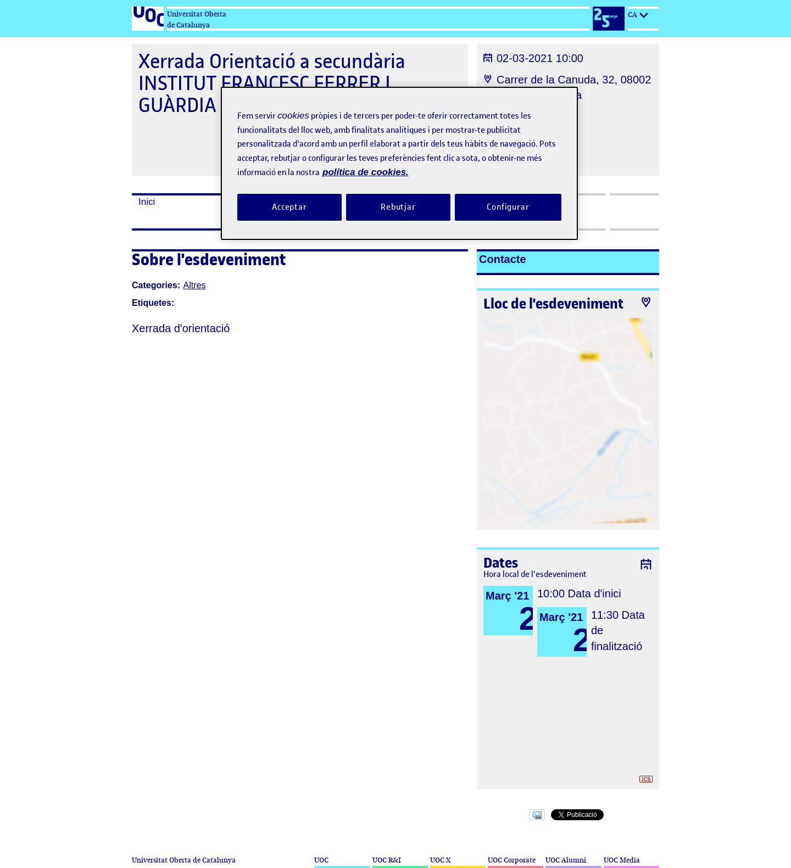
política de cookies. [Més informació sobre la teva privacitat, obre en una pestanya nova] (365, 172)
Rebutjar (398, 206)
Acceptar (289, 206)
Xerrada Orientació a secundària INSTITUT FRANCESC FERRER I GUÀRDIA (271, 83)
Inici (146, 202)
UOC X (440, 860)
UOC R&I (386, 860)
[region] (399, 163)
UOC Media (622, 860)
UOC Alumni (565, 860)
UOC (321, 860)
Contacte (502, 259)
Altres (194, 285)
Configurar (508, 206)
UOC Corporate (512, 860)
